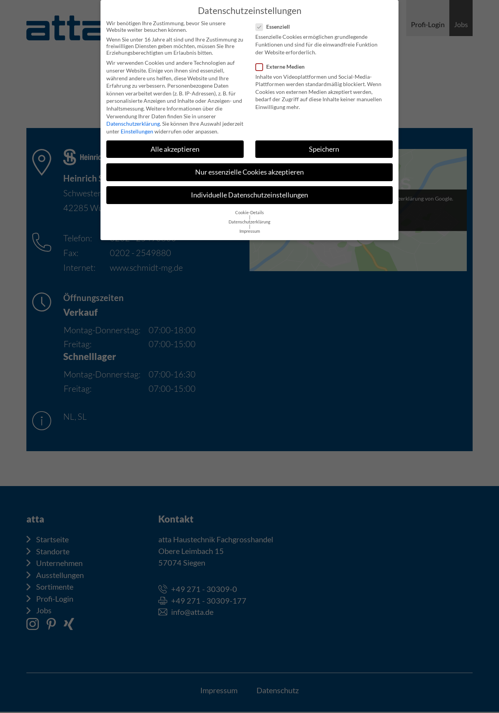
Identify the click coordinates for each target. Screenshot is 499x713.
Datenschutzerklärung (133, 117)
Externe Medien (282, 60)
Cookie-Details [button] (249, 206)
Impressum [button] (249, 225)
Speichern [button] (324, 143)
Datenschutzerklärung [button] (249, 216)
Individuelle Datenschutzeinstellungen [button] (249, 189)
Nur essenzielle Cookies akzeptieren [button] (249, 166)
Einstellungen (137, 125)
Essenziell (275, 20)
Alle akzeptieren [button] (175, 143)
